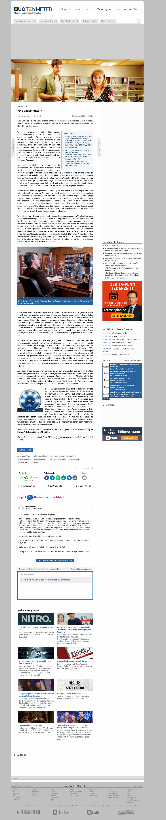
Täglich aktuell (74, 795)
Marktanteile (73, 793)
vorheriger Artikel (26, 486)
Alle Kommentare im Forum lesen (55, 560)
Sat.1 (54, 145)
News (77, 9)
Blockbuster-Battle (113, 797)
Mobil (14, 795)
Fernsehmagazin (35, 806)
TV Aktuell (26, 806)
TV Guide (78, 806)
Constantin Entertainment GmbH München (121, 366)
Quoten (89, 9)
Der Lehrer (71, 456)
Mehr (137, 9)
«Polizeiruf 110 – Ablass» (116, 342)
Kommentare (25, 449)
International (55, 797)
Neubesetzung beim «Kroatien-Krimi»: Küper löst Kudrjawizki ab (123, 254)
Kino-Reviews (93, 795)
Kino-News (111, 792)
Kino (117, 9)
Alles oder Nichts (40, 456)
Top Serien (136, 806)
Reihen (34, 793)
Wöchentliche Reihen (76, 792)
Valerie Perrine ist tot (113, 246)
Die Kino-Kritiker (112, 793)
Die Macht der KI (69, 20)
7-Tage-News (17, 797)
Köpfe (52, 799)
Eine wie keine (39, 459)
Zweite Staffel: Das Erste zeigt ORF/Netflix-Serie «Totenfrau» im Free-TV (122, 264)
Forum (127, 9)
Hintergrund (35, 792)
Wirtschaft (54, 795)
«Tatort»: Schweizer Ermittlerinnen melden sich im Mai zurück (123, 259)
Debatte (91, 792)
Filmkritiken (44, 806)
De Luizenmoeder (57, 456)
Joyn (58, 437)
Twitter (15, 801)
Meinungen (104, 9)
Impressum (130, 802)
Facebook (16, 799)
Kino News (18, 806)
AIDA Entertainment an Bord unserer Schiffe (119, 373)
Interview (34, 795)
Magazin (65, 9)
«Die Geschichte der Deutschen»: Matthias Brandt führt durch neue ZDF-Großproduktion (122, 274)
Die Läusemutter (24, 459)
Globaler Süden (89, 20)
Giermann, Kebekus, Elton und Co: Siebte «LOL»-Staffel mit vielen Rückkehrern (123, 249)
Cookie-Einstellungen (133, 801)
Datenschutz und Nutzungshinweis (132, 798)
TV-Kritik (91, 793)
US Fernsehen (53, 806)
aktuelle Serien (102, 806)
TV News (60, 806)
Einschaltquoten (69, 806)
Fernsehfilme (93, 806)
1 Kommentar (37, 116)
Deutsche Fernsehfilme (125, 806)
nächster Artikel (84, 486)
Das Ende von (108, 20)
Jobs (128, 793)
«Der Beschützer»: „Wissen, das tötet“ (121, 339)
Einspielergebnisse (113, 795)
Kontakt (129, 795)
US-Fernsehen (55, 801)
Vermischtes (54, 793)
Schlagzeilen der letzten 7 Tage (117, 278)
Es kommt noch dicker (57, 459)
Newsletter (16, 793)
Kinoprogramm (112, 806)
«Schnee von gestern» (115, 354)
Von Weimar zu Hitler (25, 20)
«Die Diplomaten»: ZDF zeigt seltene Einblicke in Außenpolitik (123, 269)
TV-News (53, 792)
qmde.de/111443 (87, 469)
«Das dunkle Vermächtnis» (117, 346)
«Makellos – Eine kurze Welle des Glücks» (119, 350)
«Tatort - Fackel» (113, 336)
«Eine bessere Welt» (114, 333)
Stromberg (36, 462)
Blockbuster (85, 806)
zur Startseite (54, 486)
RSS (14, 792)
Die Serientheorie (48, 20)
